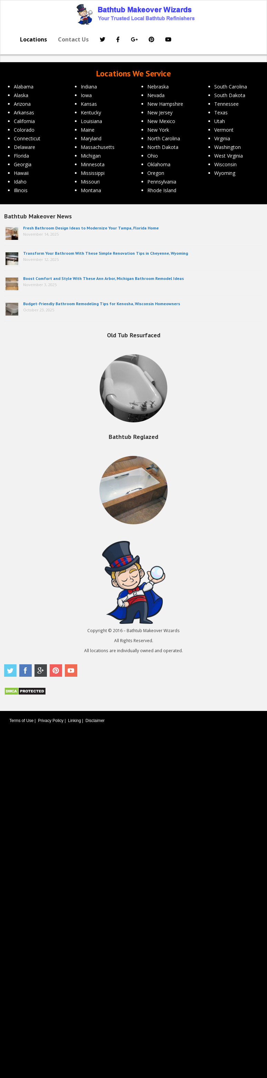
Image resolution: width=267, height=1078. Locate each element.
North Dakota (162, 147)
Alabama (23, 86)
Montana (91, 190)
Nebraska (158, 86)
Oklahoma (158, 164)
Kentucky (91, 112)
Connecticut (27, 138)
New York (158, 129)
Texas (221, 112)
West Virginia (228, 155)
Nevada (156, 95)
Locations (33, 39)
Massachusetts (98, 147)
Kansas (89, 104)
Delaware (24, 147)
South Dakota (229, 95)
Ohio (152, 155)
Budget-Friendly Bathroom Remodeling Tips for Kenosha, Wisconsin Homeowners (101, 303)
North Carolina (163, 138)
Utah (219, 121)
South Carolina (230, 86)
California (24, 121)
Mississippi (93, 173)
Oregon (155, 173)
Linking (74, 720)
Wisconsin (225, 164)
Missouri (90, 181)
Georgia (22, 164)
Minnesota (93, 164)
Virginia (222, 138)
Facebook (25, 670)
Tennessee (226, 104)
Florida (21, 155)
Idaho (20, 181)
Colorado (24, 129)
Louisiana (91, 121)
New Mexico (161, 121)
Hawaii (21, 173)
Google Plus (40, 670)
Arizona (22, 104)
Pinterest (56, 670)
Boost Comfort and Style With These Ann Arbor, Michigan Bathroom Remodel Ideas (103, 278)
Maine (88, 129)
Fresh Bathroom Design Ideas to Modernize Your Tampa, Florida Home (91, 228)
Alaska (21, 95)
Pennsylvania (161, 181)
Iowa (86, 95)
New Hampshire (165, 104)
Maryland (91, 138)
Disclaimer (95, 720)
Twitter (10, 670)
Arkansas (24, 112)
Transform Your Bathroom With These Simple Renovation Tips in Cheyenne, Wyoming (105, 253)
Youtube (71, 670)
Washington (227, 147)
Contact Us (73, 39)
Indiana (89, 86)
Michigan (91, 155)
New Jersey (159, 112)
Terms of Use (21, 720)
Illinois (21, 190)
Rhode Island (161, 190)
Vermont (224, 129)
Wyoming (224, 173)
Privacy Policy (50, 720)
